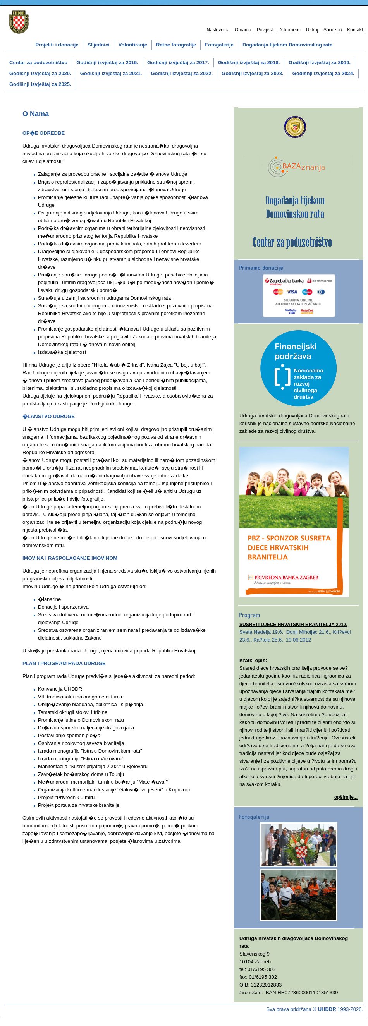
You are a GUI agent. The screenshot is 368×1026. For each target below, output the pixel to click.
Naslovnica (217, 30)
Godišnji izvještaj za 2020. (40, 73)
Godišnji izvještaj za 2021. (111, 73)
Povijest (265, 30)
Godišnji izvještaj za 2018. (249, 62)
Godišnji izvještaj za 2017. (178, 62)
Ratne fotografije (176, 45)
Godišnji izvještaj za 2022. (182, 73)
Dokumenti (290, 30)
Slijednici (99, 45)
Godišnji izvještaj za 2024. (323, 73)
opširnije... (346, 797)
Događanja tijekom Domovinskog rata (287, 45)
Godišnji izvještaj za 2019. (320, 62)
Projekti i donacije (56, 45)
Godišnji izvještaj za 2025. (40, 84)
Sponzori (332, 30)
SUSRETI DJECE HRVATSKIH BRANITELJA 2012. (293, 624)
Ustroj (312, 30)
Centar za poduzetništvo (38, 62)
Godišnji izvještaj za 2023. (253, 73)
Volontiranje (133, 45)
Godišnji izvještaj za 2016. (107, 62)
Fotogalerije (219, 45)
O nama (243, 30)
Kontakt (355, 30)
